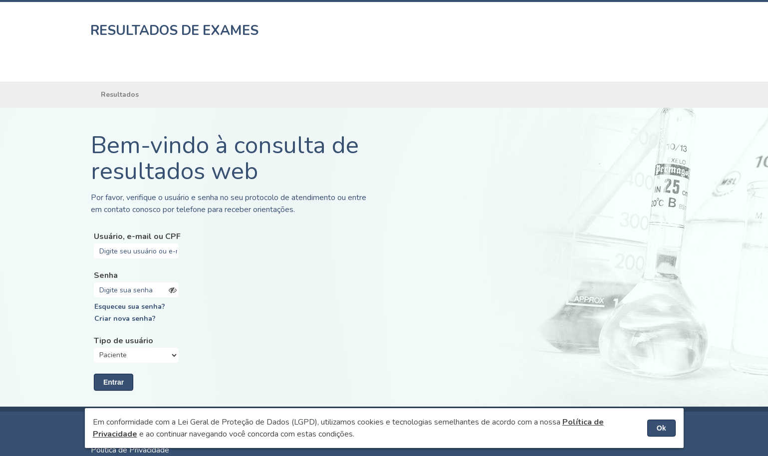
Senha (106, 275)
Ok (661, 428)
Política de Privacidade (130, 450)
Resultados (120, 94)
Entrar (113, 382)
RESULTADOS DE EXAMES (174, 30)
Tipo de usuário (123, 340)
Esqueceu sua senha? (129, 306)
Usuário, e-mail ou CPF (137, 236)
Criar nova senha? (125, 318)
